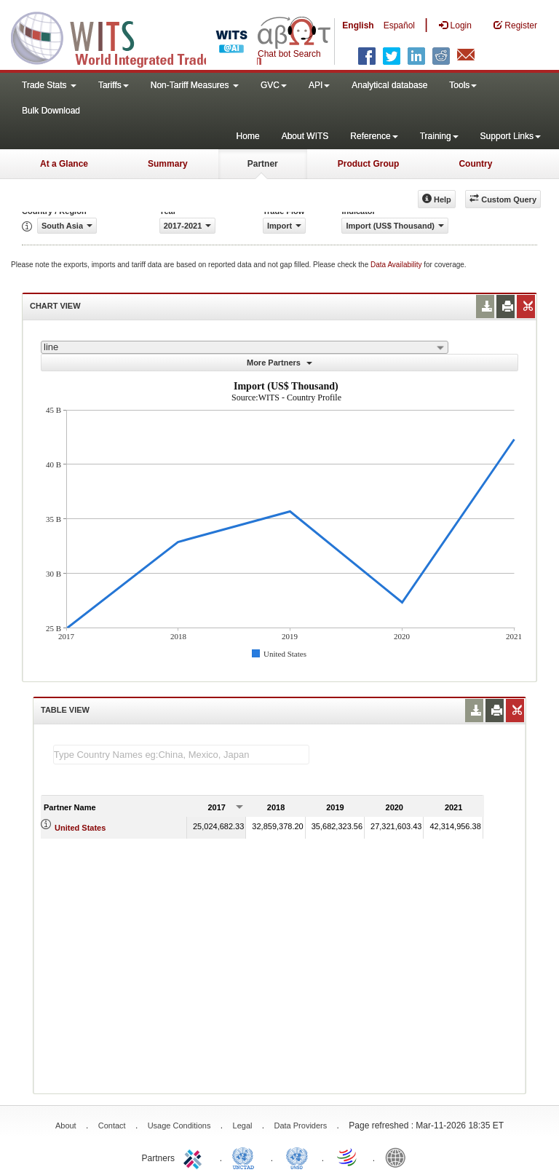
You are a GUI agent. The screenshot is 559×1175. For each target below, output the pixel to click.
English (357, 25)
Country (475, 164)
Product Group (369, 164)
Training (439, 136)
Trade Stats (49, 85)
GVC (274, 85)
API (319, 85)
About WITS (305, 136)
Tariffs (113, 85)
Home (248, 136)
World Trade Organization (347, 1156)
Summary (168, 164)
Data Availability (397, 265)
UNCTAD (246, 1156)
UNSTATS (297, 1156)
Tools (463, 85)
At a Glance (64, 164)
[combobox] (244, 347)
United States (80, 827)
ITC (195, 1156)
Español (399, 25)
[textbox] (181, 754)
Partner (262, 164)
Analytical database (389, 85)
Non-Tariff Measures (195, 85)
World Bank (398, 1156)
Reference (373, 136)
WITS (145, 36)
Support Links (510, 136)
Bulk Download (51, 111)
